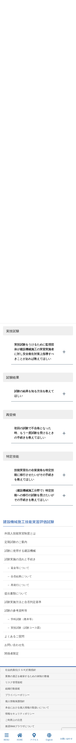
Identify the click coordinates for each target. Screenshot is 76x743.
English (49, 737)
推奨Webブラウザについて (19, 726)
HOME (20, 737)
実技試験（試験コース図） (26, 627)
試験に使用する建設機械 (20, 550)
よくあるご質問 (14, 636)
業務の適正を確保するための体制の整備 (27, 676)
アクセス (34, 737)
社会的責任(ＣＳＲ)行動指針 (20, 670)
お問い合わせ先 (14, 645)
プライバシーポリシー (17, 695)
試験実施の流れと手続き (20, 559)
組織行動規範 (12, 688)
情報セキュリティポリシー (19, 713)
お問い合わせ (66, 737)
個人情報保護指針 (15, 701)
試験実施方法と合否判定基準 (22, 602)
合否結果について (21, 576)
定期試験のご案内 (15, 542)
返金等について (20, 567)
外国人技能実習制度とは (20, 533)
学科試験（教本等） (22, 619)
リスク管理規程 (13, 682)
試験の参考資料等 (15, 610)
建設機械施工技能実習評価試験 (28, 521)
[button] (42, 351)
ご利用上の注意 (13, 720)
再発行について (20, 585)
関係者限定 (11, 653)
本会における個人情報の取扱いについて (27, 707)
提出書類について (15, 593)
